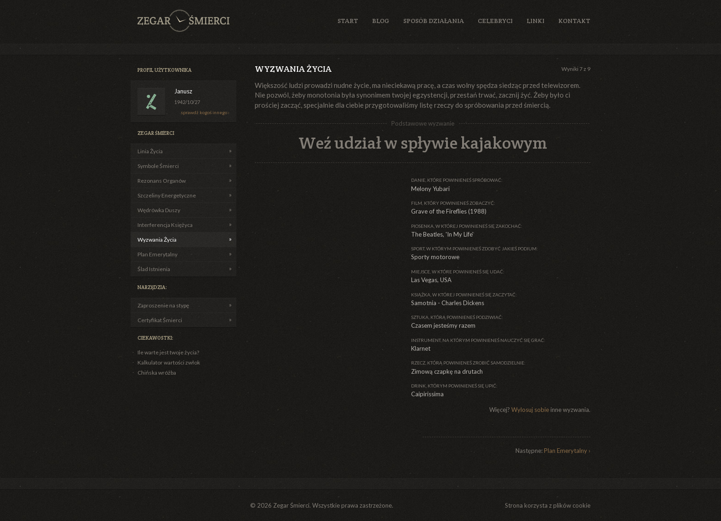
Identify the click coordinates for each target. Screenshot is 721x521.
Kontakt (574, 21)
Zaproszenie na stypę (163, 305)
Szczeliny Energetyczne (166, 195)
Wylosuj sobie (530, 409)
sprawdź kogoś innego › (205, 112)
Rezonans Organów (161, 180)
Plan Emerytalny (157, 254)
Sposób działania (433, 21)
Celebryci (495, 21)
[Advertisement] (324, 234)
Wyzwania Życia (157, 239)
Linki (535, 21)
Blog (380, 21)
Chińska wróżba (156, 372)
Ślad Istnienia (153, 269)
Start (348, 21)
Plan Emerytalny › (567, 450)
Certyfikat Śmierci (159, 320)
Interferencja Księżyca (165, 224)
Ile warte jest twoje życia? (168, 352)
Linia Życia (150, 151)
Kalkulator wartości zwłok (168, 362)
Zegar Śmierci (183, 20)
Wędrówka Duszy (158, 210)
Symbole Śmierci (158, 165)
